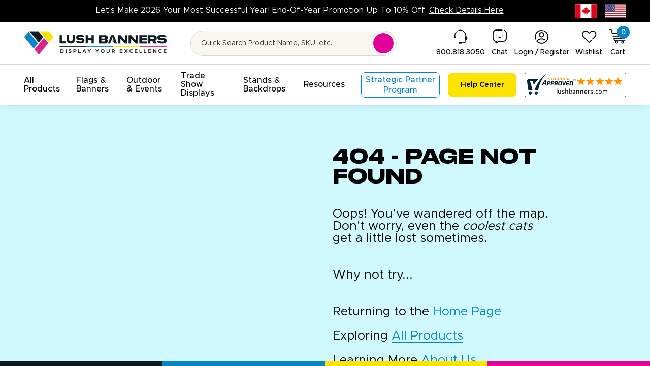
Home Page (467, 312)
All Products (427, 336)
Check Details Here (466, 10)
